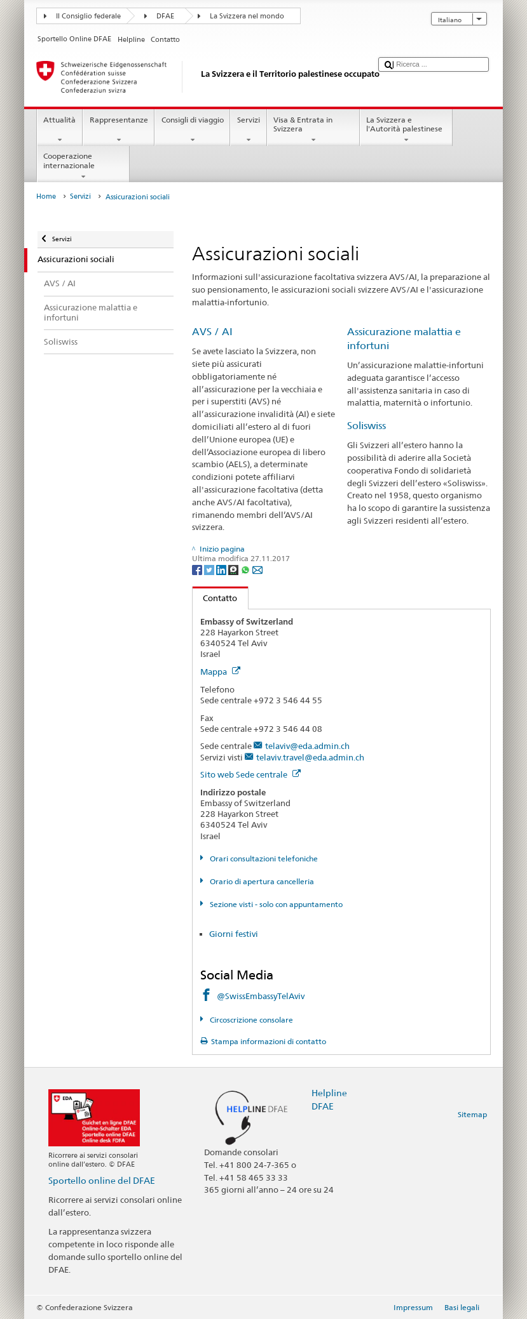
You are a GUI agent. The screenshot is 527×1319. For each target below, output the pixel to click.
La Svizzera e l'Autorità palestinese (406, 130)
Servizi (248, 130)
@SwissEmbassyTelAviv (261, 996)
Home (46, 196)
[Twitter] (210, 569)
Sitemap (472, 1114)
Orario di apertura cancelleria (261, 881)
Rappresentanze (118, 130)
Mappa (220, 671)
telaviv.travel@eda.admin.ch (310, 757)
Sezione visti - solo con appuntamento (275, 904)
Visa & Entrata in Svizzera (313, 130)
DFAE (165, 16)
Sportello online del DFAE (101, 1180)
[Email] (257, 569)
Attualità (60, 130)
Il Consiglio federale (88, 16)
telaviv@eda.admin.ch (307, 746)
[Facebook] (198, 569)
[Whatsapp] (246, 569)
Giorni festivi (233, 934)
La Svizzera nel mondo (247, 16)
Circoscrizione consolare (250, 1019)
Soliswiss (366, 426)
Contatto (215, 598)
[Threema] (234, 569)
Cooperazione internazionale (83, 166)
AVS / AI (212, 332)
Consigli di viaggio (192, 130)
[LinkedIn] (222, 569)
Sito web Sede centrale (250, 774)
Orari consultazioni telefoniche (263, 858)
